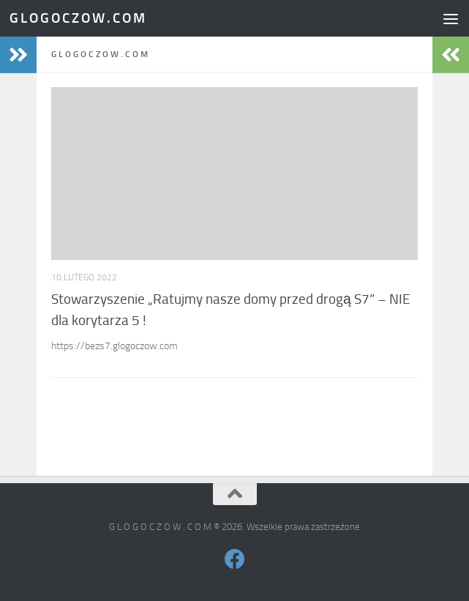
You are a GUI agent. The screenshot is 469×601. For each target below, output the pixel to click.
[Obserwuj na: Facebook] (235, 559)
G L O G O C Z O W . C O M (77, 18)
